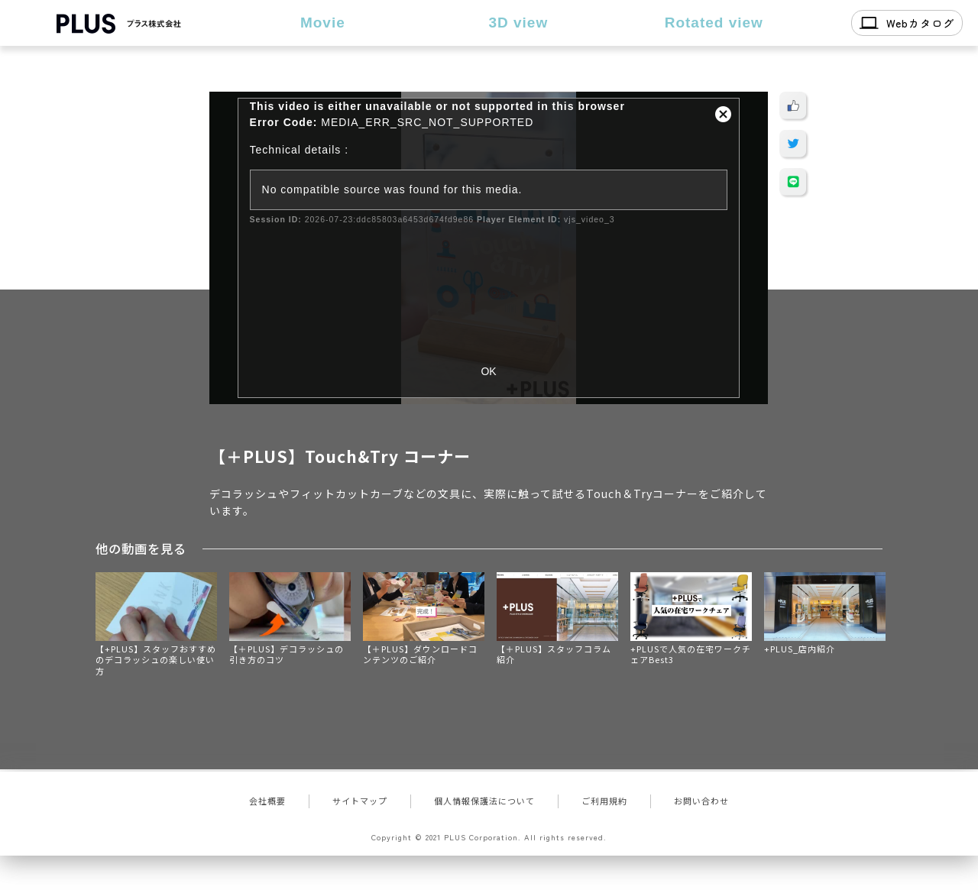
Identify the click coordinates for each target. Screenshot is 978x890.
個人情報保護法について (484, 801)
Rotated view (714, 23)
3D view (518, 23)
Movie (322, 23)
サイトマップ (359, 801)
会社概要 (267, 801)
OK (488, 371)
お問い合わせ (701, 801)
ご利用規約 (604, 801)
